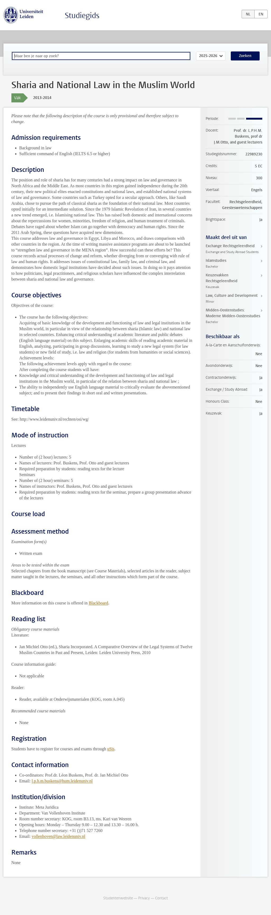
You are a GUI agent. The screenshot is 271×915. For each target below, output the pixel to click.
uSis (111, 749)
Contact (161, 898)
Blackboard (98, 603)
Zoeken (245, 55)
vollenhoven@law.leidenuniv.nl (58, 836)
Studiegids (82, 15)
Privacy (144, 898)
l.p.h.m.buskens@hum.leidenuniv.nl (62, 781)
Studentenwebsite (118, 898)
